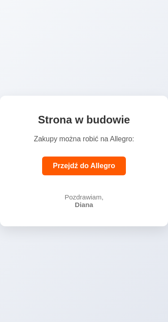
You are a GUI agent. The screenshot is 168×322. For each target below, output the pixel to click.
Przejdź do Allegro (84, 165)
